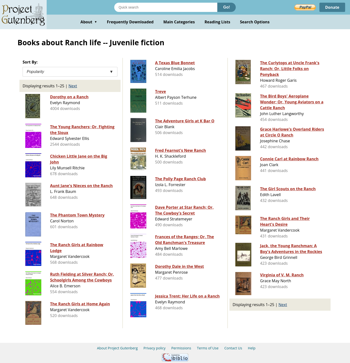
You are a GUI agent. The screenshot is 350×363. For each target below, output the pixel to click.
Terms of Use (208, 348)
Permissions (181, 348)
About (88, 22)
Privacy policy (154, 348)
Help (251, 348)
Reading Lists (217, 22)
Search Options (255, 22)
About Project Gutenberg (117, 348)
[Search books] (165, 7)
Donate (332, 7)
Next (73, 86)
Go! (226, 7)
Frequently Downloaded (130, 22)
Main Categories (179, 22)
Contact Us (233, 348)
